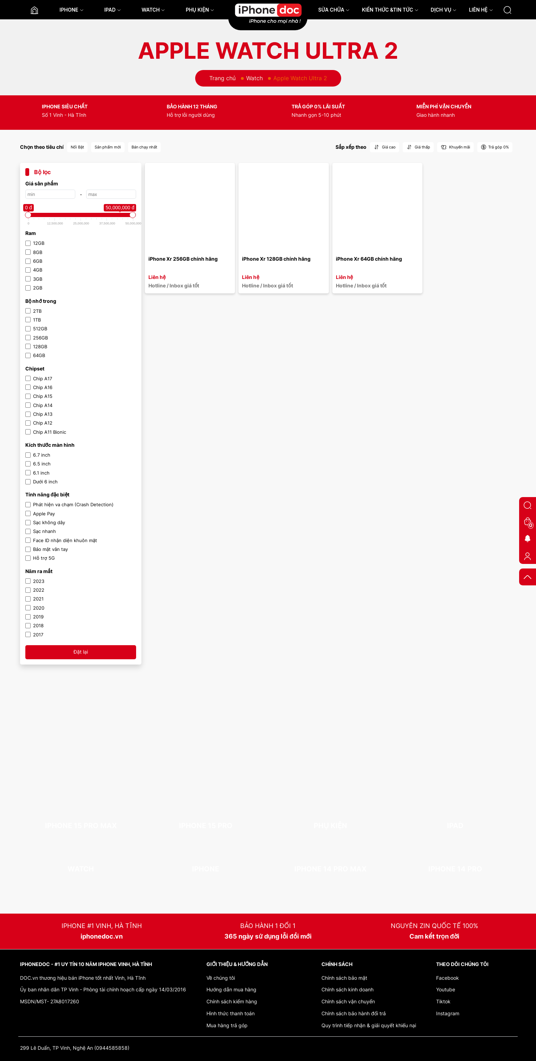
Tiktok (443, 1001)
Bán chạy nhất (144, 147)
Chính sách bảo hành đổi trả (353, 1013)
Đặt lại (81, 652)
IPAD (112, 10)
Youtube (445, 989)
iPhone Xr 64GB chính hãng (369, 259)
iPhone (205, 869)
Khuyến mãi (455, 147)
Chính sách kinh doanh (347, 989)
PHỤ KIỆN (200, 10)
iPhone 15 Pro (205, 825)
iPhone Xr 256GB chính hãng (183, 259)
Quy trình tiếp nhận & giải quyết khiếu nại (368, 1025)
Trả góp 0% (495, 147)
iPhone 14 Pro (455, 869)
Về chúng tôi (220, 978)
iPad (455, 825)
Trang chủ (222, 78)
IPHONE (71, 10)
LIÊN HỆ (481, 10)
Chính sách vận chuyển (348, 1001)
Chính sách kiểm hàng (231, 1001)
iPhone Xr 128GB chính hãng (276, 259)
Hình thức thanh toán (230, 1013)
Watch (254, 78)
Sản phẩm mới (108, 147)
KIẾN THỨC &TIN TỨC (390, 10)
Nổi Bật (77, 147)
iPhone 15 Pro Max (81, 825)
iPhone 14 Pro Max (330, 869)
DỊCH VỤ (444, 10)
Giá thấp (418, 147)
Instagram (447, 1013)
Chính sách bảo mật (344, 978)
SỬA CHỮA (334, 10)
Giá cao (385, 147)
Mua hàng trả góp (227, 1025)
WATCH (153, 10)
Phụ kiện (330, 825)
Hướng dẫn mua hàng (231, 989)
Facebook (447, 978)
